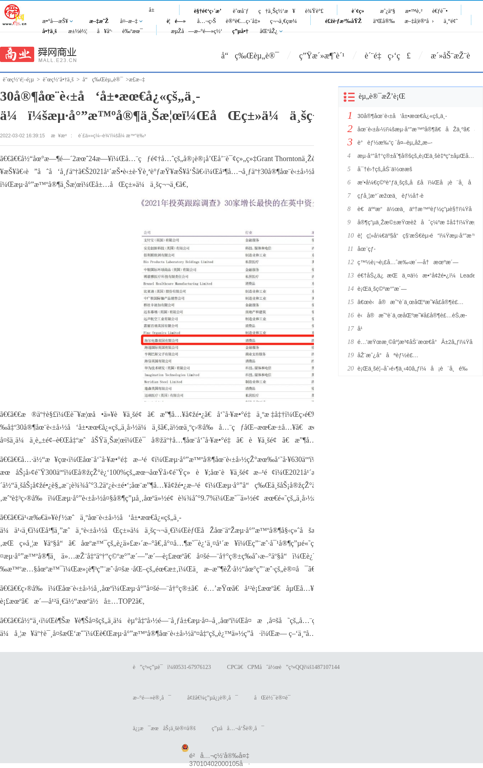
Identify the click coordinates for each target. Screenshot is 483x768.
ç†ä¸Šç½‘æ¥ (276, 11)
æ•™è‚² (413, 11)
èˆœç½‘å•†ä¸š (58, 80)
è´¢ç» (360, 11)
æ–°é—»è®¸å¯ (152, 698)
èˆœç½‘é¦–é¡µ (18, 80)
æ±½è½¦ (77, 31)
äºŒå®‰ (384, 21)
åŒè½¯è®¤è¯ (274, 698)
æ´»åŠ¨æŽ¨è (457, 55)
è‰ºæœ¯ (132, 31)
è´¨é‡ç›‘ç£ (388, 55)
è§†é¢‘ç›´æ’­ (207, 11)
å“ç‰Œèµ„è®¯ (250, 55)
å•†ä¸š (49, 31)
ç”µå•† (240, 31)
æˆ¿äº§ (387, 11)
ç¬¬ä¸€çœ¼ (283, 21)
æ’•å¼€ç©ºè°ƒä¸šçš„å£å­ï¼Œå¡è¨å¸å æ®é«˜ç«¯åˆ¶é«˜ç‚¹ (413, 182)
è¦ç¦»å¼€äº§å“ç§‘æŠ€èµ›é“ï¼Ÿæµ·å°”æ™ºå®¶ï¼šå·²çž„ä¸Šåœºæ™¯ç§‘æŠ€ (413, 235)
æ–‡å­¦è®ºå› (419, 21)
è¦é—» (176, 21)
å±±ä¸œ (155, 14)
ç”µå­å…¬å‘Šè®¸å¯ (238, 728)
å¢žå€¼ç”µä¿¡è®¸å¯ (212, 698)
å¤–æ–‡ (129, 21)
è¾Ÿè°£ (314, 11)
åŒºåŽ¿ (269, 31)
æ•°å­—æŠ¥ (55, 21)
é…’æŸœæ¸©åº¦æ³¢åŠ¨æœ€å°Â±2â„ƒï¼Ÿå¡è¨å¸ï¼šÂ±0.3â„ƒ (413, 342)
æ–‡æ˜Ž (99, 21)
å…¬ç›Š (206, 21)
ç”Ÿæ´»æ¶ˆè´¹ (322, 55)
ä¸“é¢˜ (451, 21)
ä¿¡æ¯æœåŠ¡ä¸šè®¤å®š (164, 728)
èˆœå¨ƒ (241, 11)
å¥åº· (104, 31)
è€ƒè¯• (440, 11)
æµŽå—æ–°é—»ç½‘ (197, 31)
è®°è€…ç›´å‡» (243, 21)
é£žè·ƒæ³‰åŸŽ (343, 21)
